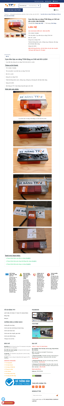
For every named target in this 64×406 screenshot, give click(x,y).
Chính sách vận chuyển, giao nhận (12, 333)
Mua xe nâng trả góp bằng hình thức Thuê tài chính (26, 276)
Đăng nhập (48, 1)
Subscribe (57, 395)
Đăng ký (56, 1)
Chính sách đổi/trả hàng (9, 336)
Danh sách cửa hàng (39, 1)
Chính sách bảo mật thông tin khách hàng (14, 328)
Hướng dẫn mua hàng (9, 325)
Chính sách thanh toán (9, 330)
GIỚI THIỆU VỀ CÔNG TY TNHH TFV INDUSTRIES (16, 313)
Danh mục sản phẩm (14, 10)
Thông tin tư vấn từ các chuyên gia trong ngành (40, 275)
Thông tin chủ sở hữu (9, 338)
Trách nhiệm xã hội (54, 274)
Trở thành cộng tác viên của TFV (13, 274)
